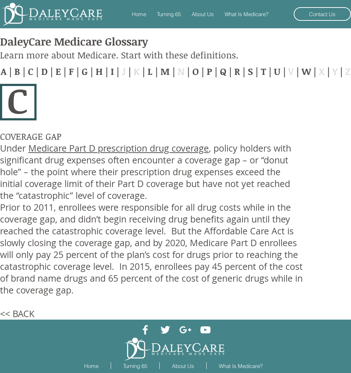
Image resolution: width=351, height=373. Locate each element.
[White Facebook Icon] (145, 330)
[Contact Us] (322, 14)
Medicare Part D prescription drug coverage (118, 148)
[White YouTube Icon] (205, 330)
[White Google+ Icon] (185, 330)
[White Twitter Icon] (165, 330)
